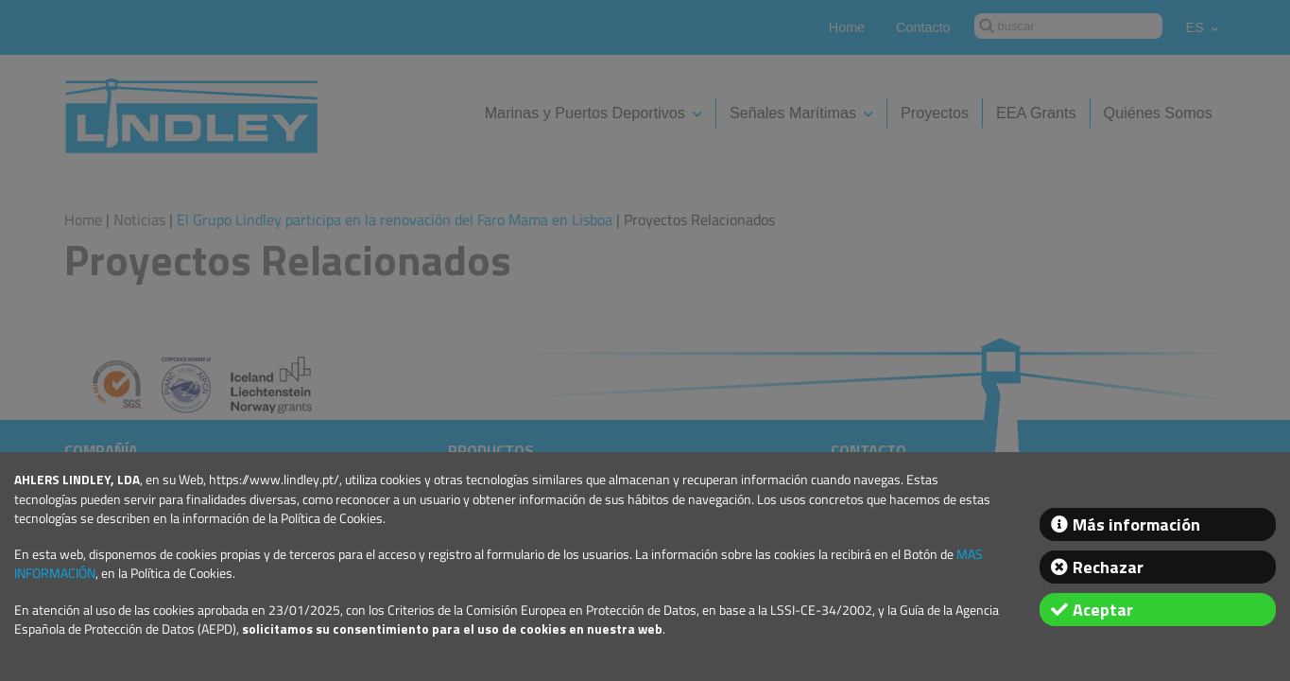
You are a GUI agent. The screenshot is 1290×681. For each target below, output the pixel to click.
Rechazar (1108, 567)
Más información (1136, 524)
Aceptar (1103, 609)
